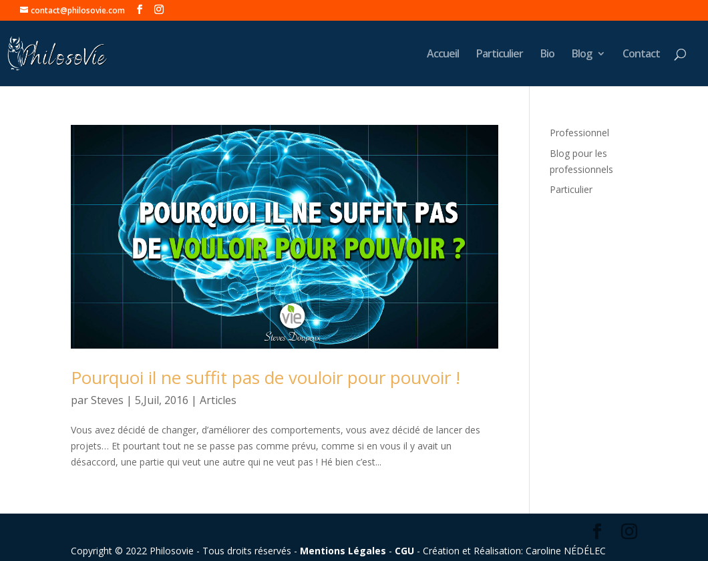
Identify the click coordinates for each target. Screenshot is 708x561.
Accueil (443, 55)
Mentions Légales (343, 550)
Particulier (499, 55)
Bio (547, 55)
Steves (107, 400)
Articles (218, 400)
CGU (404, 550)
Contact (641, 55)
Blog (582, 55)
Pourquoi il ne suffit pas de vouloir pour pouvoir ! (265, 377)
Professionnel (579, 132)
